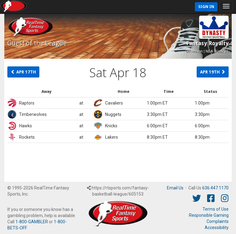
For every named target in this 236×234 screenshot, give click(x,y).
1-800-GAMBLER (31, 221)
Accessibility (217, 227)
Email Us (175, 187)
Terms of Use (216, 209)
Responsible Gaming (209, 215)
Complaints (217, 221)
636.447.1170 (215, 187)
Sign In (206, 6)
